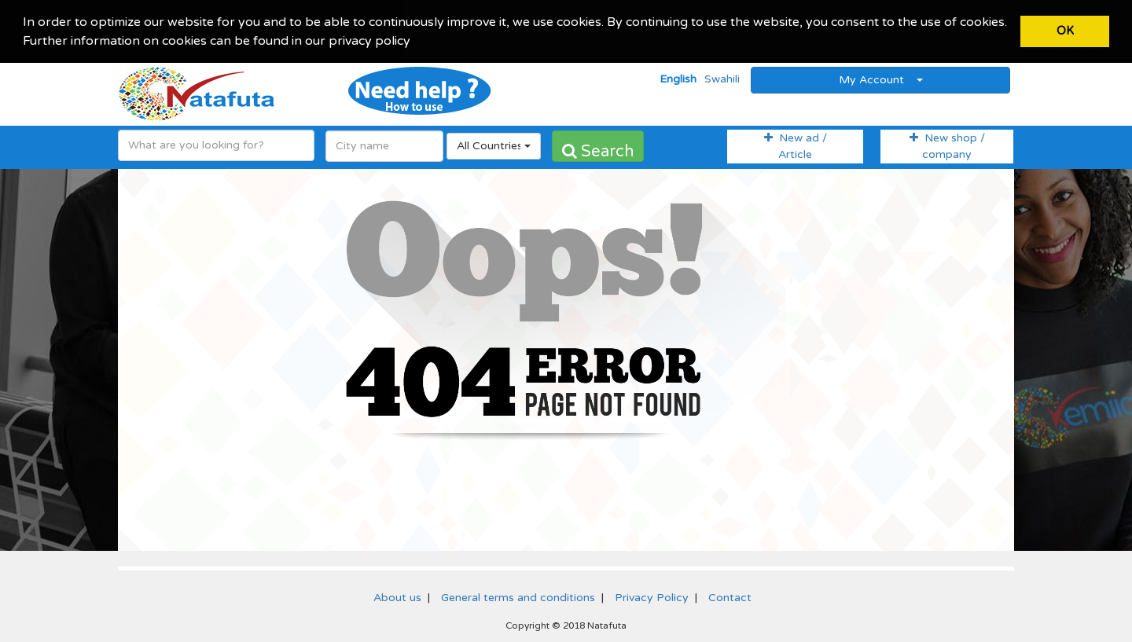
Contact (730, 596)
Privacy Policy (652, 596)
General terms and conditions (518, 596)
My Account (881, 78)
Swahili (722, 78)
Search (598, 150)
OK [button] (1065, 31)
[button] (415, 42)
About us (397, 596)
